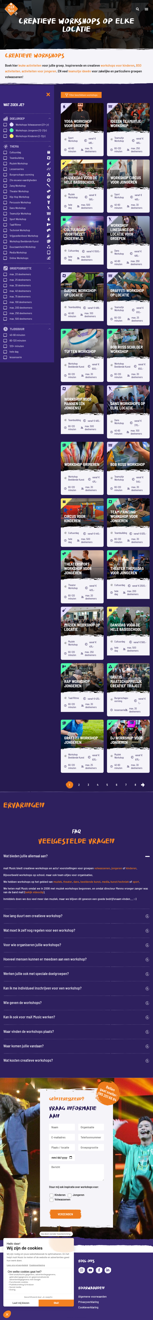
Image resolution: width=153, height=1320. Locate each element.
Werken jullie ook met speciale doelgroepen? (36, 973)
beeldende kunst (90, 881)
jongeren (116, 868)
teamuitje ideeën (79, 71)
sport (136, 881)
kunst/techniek (120, 881)
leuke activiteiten (29, 65)
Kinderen (63, 1192)
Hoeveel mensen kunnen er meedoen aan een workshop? (45, 959)
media (105, 881)
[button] (146, 9)
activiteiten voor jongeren (39, 71)
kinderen (131, 868)
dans (76, 881)
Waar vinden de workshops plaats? (28, 1031)
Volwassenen (66, 1196)
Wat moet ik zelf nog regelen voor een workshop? (39, 930)
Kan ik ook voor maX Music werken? (29, 1017)
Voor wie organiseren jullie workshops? (32, 944)
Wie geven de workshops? (22, 1002)
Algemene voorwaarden (92, 1296)
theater (67, 881)
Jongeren (80, 1191)
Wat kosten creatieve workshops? (28, 1060)
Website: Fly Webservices (76, 1317)
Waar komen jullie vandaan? (23, 1046)
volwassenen (102, 868)
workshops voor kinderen (118, 65)
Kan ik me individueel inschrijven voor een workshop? (42, 988)
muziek (57, 881)
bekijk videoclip (34, 892)
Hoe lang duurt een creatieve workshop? (32, 915)
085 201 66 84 (101, 1101)
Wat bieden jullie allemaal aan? (25, 856)
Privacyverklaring (88, 1302)
